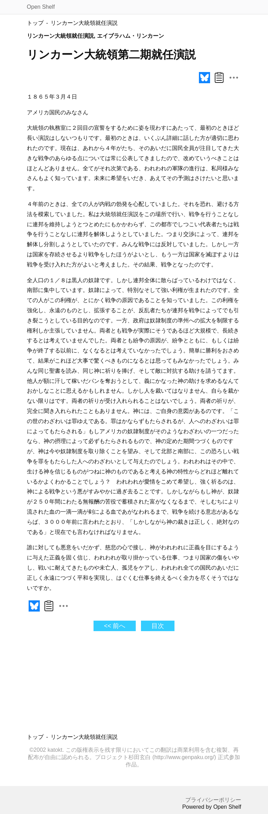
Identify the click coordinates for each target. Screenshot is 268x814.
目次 (157, 625)
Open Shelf (41, 7)
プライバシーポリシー (213, 800)
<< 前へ (114, 625)
